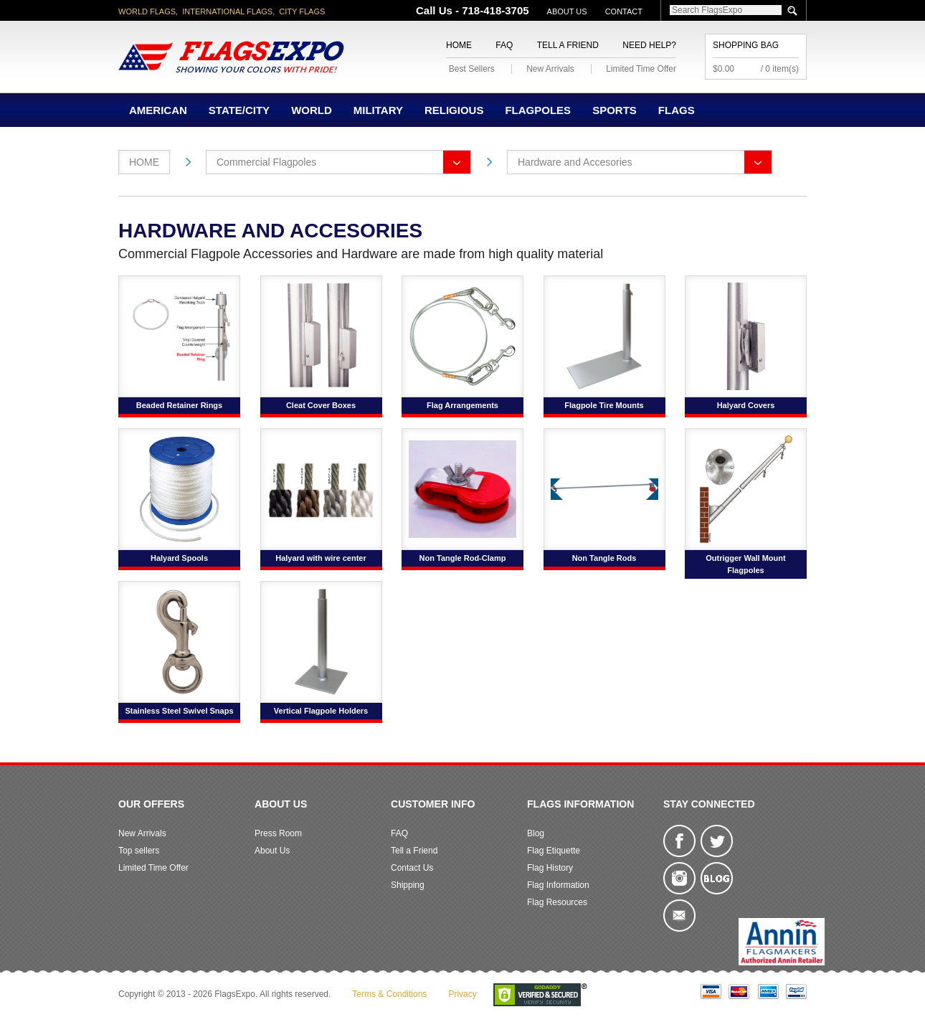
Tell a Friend (568, 45)
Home (459, 45)
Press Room (278, 833)
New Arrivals (550, 69)
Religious (454, 110)
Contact (623, 11)
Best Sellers (472, 69)
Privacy (462, 994)
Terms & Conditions (389, 994)
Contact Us (412, 868)
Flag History (550, 868)
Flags (676, 110)
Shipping (407, 885)
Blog (535, 833)
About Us (567, 11)
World (311, 110)
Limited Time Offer (641, 69)
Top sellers (138, 851)
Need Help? (649, 45)
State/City (239, 110)
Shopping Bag (746, 45)
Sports (614, 110)
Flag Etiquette (553, 851)
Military (378, 110)
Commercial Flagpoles (266, 162)
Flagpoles (538, 110)
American (158, 110)
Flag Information (558, 885)
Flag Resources (557, 902)
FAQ (504, 45)
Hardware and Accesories (575, 162)
